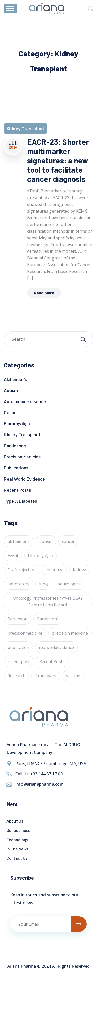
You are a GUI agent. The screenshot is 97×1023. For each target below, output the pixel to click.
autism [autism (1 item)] (46, 541)
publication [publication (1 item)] (18, 647)
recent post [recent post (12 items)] (19, 661)
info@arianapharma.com (39, 784)
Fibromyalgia (17, 423)
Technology (17, 839)
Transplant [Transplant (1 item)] (46, 675)
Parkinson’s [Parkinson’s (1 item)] (48, 619)
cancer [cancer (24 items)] (68, 541)
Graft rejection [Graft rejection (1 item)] (22, 570)
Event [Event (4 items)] (13, 555)
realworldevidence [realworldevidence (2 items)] (56, 647)
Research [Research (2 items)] (16, 675)
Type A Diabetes (20, 501)
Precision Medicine (22, 456)
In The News (17, 848)
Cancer (11, 412)
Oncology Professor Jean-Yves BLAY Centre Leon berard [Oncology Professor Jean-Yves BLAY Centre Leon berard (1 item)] (48, 601)
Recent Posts (17, 490)
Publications (16, 468)
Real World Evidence (24, 479)
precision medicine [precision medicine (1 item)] (70, 633)
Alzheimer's (15, 379)
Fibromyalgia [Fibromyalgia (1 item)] (40, 555)
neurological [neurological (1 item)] (69, 584)
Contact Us (16, 858)
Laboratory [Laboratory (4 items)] (18, 584)
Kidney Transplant (22, 434)
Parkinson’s (15, 445)
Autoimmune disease (25, 401)
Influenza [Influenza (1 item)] (54, 570)
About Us (14, 820)
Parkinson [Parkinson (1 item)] (17, 619)
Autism (11, 390)
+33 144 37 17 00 (46, 774)
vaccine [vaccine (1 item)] (73, 675)
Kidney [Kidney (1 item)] (79, 570)
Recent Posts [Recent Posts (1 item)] (51, 661)
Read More (44, 292)
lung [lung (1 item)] (43, 584)
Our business (18, 830)
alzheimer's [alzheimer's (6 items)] (19, 541)
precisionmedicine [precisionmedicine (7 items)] (25, 633)
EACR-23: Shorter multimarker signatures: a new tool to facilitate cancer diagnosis (58, 160)
